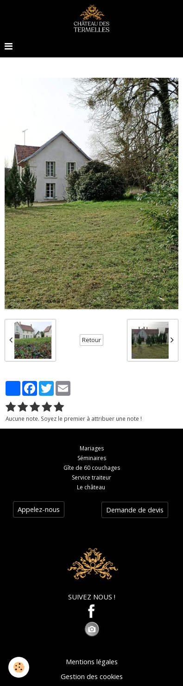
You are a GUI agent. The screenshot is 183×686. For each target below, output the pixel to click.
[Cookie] (18, 667)
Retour (91, 340)
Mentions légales (92, 661)
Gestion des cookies (92, 676)
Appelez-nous (39, 509)
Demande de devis (135, 509)
